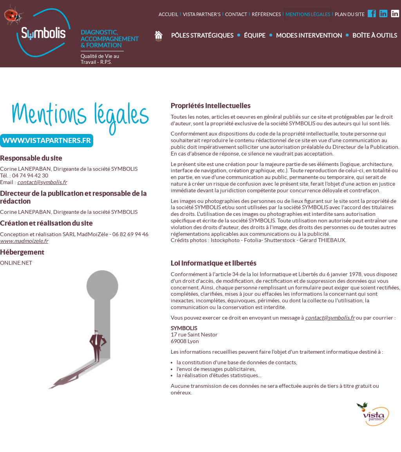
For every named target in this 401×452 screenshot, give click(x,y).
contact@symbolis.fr (42, 182)
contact (236, 14)
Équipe (255, 35)
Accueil (168, 14)
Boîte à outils (374, 35)
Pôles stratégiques (202, 35)
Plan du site (350, 14)
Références (266, 14)
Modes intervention (309, 35)
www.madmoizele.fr (24, 241)
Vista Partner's (201, 14)
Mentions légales (307, 14)
